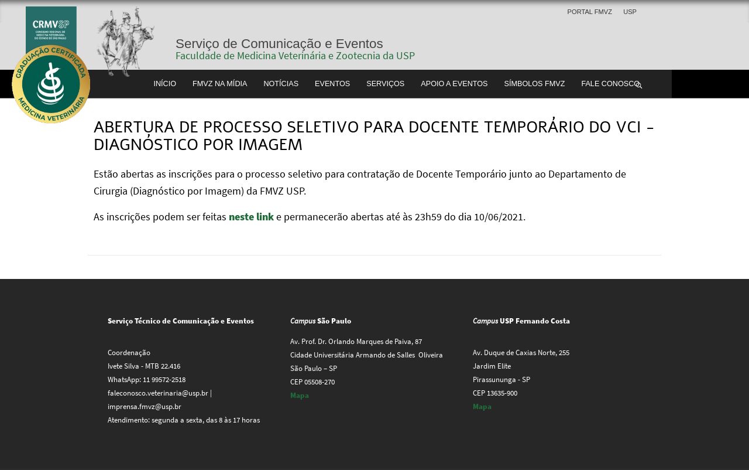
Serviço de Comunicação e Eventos (279, 43)
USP (630, 11)
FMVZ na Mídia (220, 84)
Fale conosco (610, 84)
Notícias (280, 84)
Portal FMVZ (590, 11)
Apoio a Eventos (454, 84)
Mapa (299, 395)
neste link (252, 216)
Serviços (385, 84)
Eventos (332, 84)
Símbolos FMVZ (534, 84)
